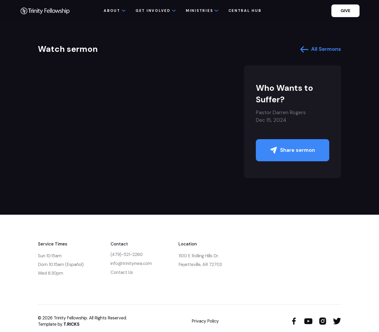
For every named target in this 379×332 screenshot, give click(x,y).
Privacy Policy (205, 321)
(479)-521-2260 (127, 254)
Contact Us (122, 272)
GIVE (345, 10)
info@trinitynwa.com (131, 263)
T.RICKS (71, 324)
